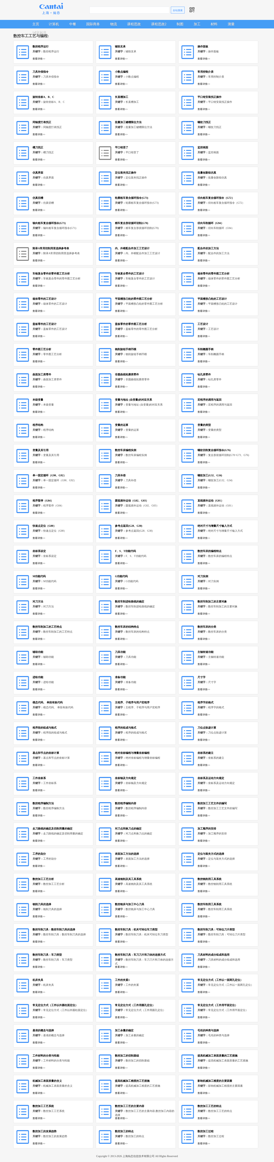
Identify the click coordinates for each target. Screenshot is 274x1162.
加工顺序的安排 (207, 828)
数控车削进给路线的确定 (129, 601)
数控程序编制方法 (43, 803)
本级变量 (38, 399)
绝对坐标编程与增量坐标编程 (132, 753)
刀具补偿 (120, 475)
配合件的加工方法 (208, 248)
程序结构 (38, 425)
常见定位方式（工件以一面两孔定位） (220, 980)
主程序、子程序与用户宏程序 (132, 702)
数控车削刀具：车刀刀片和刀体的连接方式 (140, 954)
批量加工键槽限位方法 (128, 122)
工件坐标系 (39, 778)
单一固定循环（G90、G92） (49, 475)
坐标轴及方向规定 (125, 778)
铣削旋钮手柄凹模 (125, 349)
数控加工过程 (205, 1131)
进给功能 (38, 677)
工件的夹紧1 (122, 980)
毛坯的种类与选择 (208, 1030)
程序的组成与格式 (125, 727)
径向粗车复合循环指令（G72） (216, 198)
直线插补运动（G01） (211, 500)
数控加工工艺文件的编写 (212, 803)
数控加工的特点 (124, 1131)
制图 (180, 24)
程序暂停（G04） (43, 500)
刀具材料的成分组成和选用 (213, 954)
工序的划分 (39, 853)
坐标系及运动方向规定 (211, 778)
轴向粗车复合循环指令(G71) (49, 223)
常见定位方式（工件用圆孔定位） (135, 1005)
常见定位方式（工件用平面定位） (217, 1005)
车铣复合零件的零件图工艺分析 (51, 273)
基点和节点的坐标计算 (46, 753)
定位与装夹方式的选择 (211, 853)
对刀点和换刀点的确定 (128, 828)
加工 (197, 24)
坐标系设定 (39, 551)
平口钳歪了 (121, 147)
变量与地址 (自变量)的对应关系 (133, 399)
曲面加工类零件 (42, 374)
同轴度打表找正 (42, 122)
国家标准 (39, 33)
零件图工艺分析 (42, 349)
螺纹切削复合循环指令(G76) (214, 450)
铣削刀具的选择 (42, 904)
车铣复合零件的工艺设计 (129, 273)
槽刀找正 (38, 147)
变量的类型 (204, 425)
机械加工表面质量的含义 (47, 1080)
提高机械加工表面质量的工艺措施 (217, 1055)
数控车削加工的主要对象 (212, 601)
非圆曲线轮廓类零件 (127, 374)
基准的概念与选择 (43, 1030)
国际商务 (93, 24)
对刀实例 (203, 576)
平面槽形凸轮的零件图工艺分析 (133, 298)
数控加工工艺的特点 (209, 1106)
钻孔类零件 (204, 374)
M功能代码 (39, 576)
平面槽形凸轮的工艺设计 (212, 298)
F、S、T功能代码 (125, 551)
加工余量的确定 (124, 1030)
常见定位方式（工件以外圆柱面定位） (55, 1005)
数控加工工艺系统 (43, 1106)
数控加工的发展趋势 (45, 1131)
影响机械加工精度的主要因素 (215, 1080)
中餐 (72, 24)
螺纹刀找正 (204, 122)
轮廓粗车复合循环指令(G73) (131, 198)
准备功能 (120, 677)
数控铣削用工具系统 (209, 879)
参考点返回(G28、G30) (128, 525)
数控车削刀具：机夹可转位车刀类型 (136, 929)
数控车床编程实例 (125, 450)
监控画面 (203, 147)
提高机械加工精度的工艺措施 (132, 1080)
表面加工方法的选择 (127, 853)
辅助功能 (38, 652)
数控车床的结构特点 (127, 626)
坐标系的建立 (205, 753)
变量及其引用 (41, 450)
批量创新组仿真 (207, 172)
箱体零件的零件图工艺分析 (213, 273)
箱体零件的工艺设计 (45, 298)
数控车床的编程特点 (209, 551)
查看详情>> (39, 58)
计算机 (54, 24)
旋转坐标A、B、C (43, 97)
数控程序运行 (41, 46)
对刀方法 (38, 601)
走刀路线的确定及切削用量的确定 (52, 828)
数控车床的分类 (207, 626)
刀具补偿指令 (41, 71)
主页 (35, 24)
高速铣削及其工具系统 (128, 879)
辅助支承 (120, 46)
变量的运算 (121, 425)
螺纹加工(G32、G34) (210, 475)
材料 (214, 24)
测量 (231, 24)
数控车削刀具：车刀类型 (47, 954)
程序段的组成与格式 (45, 727)
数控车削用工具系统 (209, 904)
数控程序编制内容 (125, 803)
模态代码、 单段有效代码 (48, 702)
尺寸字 (202, 677)
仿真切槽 (38, 198)
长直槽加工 (121, 97)
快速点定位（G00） (44, 525)
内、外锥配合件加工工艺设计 (132, 248)
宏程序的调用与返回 (209, 399)
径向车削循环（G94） (211, 223)
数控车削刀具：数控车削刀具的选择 (54, 929)
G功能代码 (121, 576)
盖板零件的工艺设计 (45, 324)
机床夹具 (38, 980)
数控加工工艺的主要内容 (129, 1106)
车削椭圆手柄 (205, 349)
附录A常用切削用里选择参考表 (51, 248)
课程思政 (134, 24)
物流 (113, 24)
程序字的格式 (205, 702)
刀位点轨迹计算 (207, 727)
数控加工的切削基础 (127, 1055)
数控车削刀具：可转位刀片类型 (216, 929)
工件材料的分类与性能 (46, 1055)
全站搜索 (178, 10)
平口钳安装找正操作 (209, 97)
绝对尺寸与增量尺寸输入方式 (215, 525)
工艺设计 (203, 324)
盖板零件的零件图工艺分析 (131, 324)
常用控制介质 (205, 71)
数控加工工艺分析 (43, 879)
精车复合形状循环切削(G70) (131, 223)
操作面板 (203, 46)
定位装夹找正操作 (125, 172)
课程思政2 (158, 24)
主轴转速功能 (205, 652)
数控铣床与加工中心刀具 (129, 904)
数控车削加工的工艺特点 (47, 626)
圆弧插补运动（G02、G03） (131, 500)
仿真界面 (38, 172)
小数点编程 (121, 71)
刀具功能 (120, 652)
